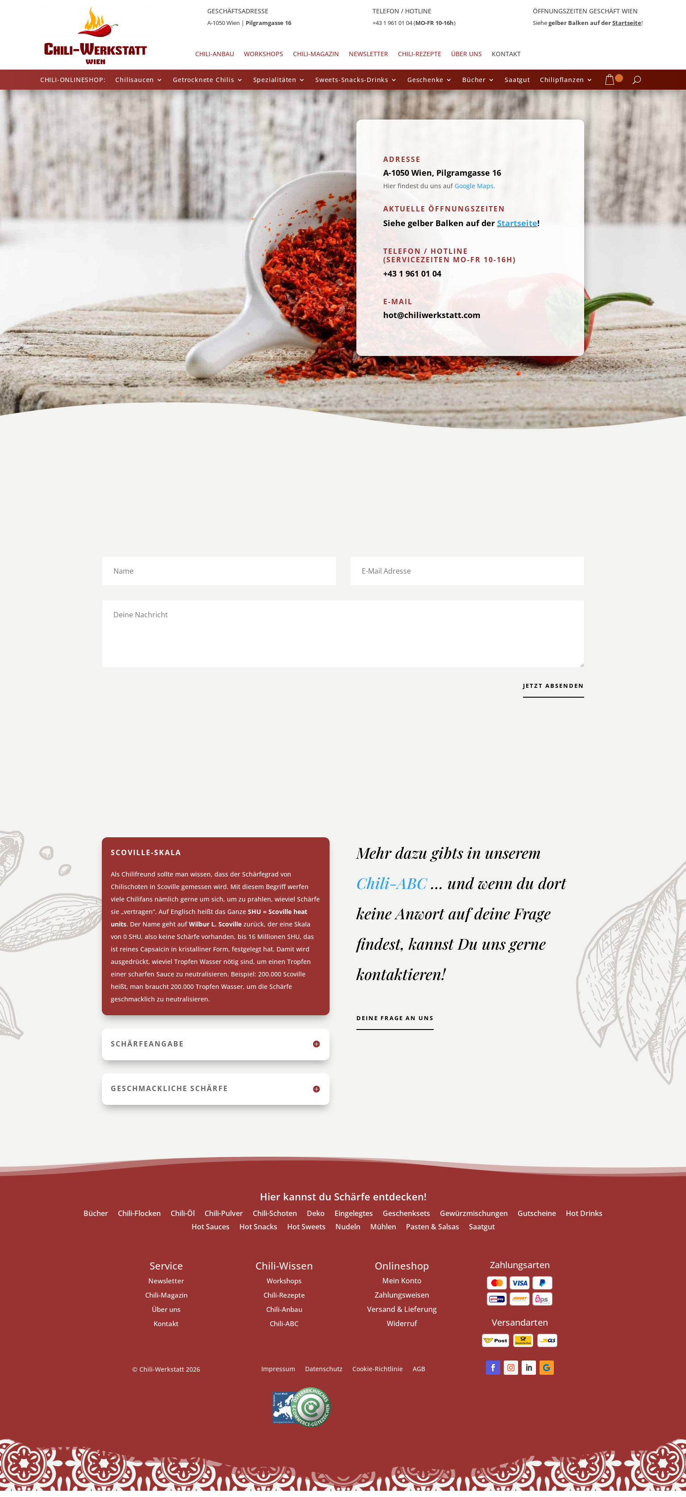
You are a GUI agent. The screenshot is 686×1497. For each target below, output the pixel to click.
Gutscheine (537, 1220)
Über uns (466, 54)
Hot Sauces (211, 1234)
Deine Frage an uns (402, 1027)
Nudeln (347, 1234)
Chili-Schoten (275, 1220)
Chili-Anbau (214, 54)
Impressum (278, 1375)
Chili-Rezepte (419, 54)
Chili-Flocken (139, 1220)
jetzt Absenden (548, 688)
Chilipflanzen (562, 80)
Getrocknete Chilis (203, 80)
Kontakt (506, 54)
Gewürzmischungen (474, 1220)
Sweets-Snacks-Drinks (352, 80)
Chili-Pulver (224, 1220)
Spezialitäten (275, 80)
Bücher (474, 80)
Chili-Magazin (316, 54)
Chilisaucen (134, 80)
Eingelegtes (354, 1220)
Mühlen (383, 1234)
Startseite (626, 23)
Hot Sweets (306, 1234)
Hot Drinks (584, 1220)
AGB (419, 1375)
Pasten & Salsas (432, 1234)
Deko (316, 1220)
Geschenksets (406, 1220)
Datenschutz (324, 1375)
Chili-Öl (183, 1220)
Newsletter (368, 54)
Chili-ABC (393, 889)
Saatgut (517, 80)
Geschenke (425, 80)
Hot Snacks (258, 1234)
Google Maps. (475, 186)
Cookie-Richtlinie (377, 1375)
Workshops (263, 54)
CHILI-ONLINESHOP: (73, 80)
